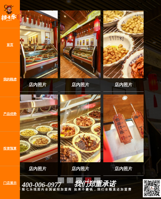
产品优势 (10, 114)
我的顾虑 (10, 79)
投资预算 (10, 148)
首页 (10, 45)
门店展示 (10, 183)
